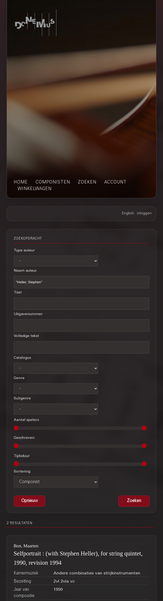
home (21, 182)
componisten (53, 182)
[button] (134, 501)
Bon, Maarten (26, 545)
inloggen (144, 213)
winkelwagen (35, 189)
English (128, 213)
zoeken (87, 182)
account (115, 182)
